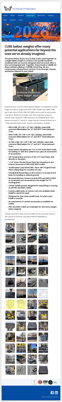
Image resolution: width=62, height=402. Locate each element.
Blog (4, 20)
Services (21, 15)
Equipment (30, 15)
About (12, 15)
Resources (41, 15)
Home (5, 15)
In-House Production (31, 8)
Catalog (50, 15)
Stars (21, 20)
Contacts (13, 20)
